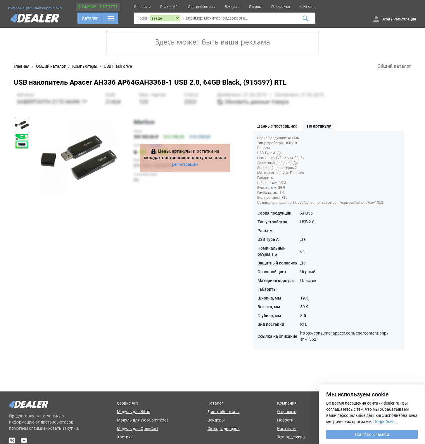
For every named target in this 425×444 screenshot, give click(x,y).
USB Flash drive (118, 66)
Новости (285, 420)
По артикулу (319, 126)
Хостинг (124, 437)
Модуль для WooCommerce (142, 420)
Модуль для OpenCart (137, 428)
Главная (22, 66)
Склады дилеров (224, 428)
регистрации (185, 164)
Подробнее (383, 421)
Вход (385, 19)
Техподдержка (291, 437)
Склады (255, 7)
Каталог (90, 18)
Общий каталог (51, 66)
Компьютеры (84, 66)
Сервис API (169, 7)
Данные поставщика (277, 126)
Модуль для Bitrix (133, 411)
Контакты (307, 7)
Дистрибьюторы (201, 7)
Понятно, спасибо (372, 434)
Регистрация (404, 19)
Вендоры (232, 7)
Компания (287, 403)
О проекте (142, 7)
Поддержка (280, 7)
